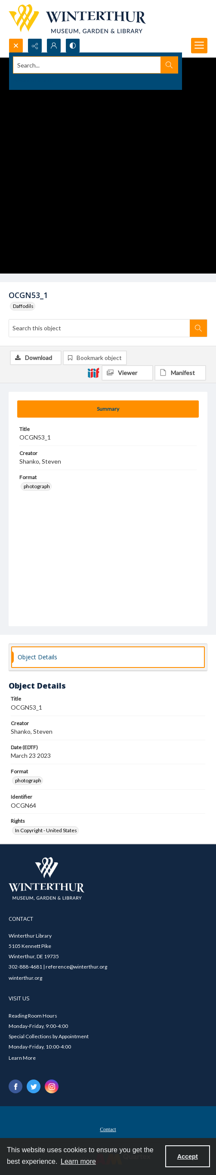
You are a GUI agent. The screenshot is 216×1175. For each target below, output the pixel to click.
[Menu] (199, 45)
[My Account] (54, 45)
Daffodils (23, 306)
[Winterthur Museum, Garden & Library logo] (77, 19)
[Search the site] (87, 65)
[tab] (108, 409)
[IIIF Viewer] (127, 373)
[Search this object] (99, 328)
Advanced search (33, 80)
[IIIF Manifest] (180, 373)
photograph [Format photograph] (37, 486)
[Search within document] (198, 328)
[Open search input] (16, 45)
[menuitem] (108, 1128)
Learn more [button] (78, 1161)
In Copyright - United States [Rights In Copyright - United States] (46, 830)
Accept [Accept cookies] (187, 1156)
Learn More (22, 1058)
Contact (108, 1129)
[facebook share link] (15, 1086)
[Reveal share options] (35, 45)
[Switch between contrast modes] (73, 45)
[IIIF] (93, 372)
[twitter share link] (33, 1086)
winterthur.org (25, 978)
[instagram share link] (52, 1086)
